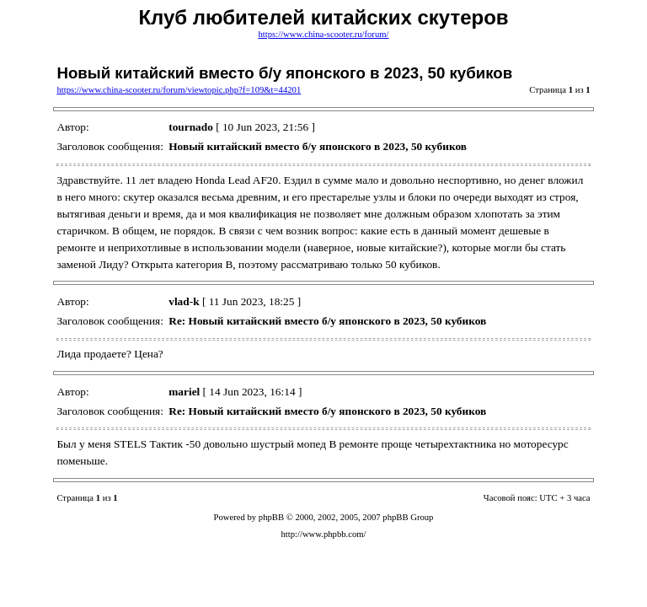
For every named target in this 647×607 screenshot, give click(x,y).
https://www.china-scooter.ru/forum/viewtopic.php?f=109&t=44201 (178, 89)
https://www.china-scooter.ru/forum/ (324, 34)
